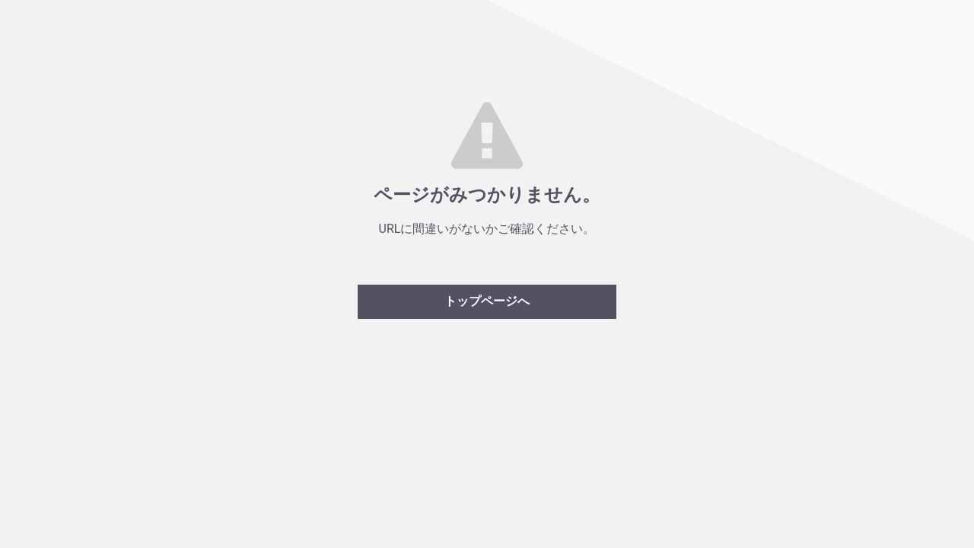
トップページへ (487, 301)
